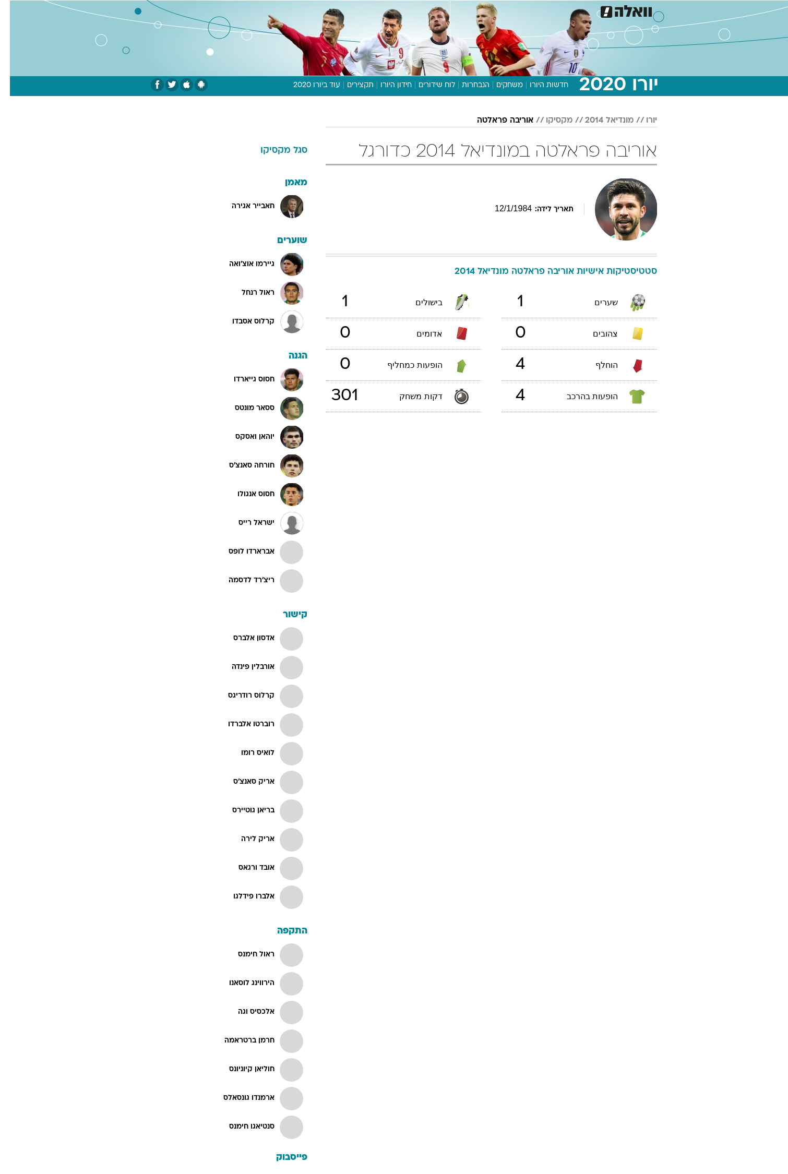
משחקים (499, 85)
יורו (641, 120)
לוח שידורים (427, 85)
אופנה (275, 10)
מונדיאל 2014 (599, 120)
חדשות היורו (539, 85)
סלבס (476, 10)
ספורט (543, 10)
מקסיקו (549, 120)
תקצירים (350, 85)
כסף (447, 10)
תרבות (509, 10)
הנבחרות (466, 85)
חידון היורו (386, 85)
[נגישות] (14, 10)
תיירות (352, 10)
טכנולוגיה (313, 10)
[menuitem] (572, 10)
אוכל (420, 10)
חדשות (579, 10)
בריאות (388, 10)
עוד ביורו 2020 (306, 85)
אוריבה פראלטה (495, 120)
